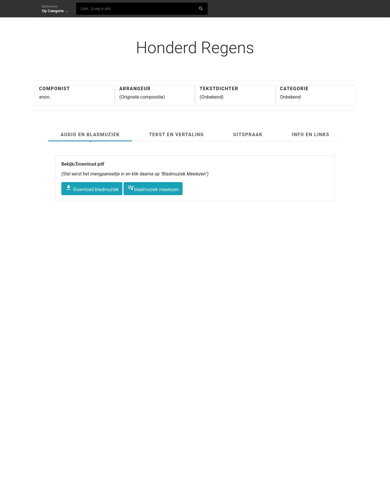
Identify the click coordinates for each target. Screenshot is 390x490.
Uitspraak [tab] (247, 134)
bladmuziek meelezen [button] (153, 188)
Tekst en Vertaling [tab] (176, 134)
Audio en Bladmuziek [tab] (90, 134)
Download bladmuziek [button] (92, 188)
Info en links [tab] (310, 134)
